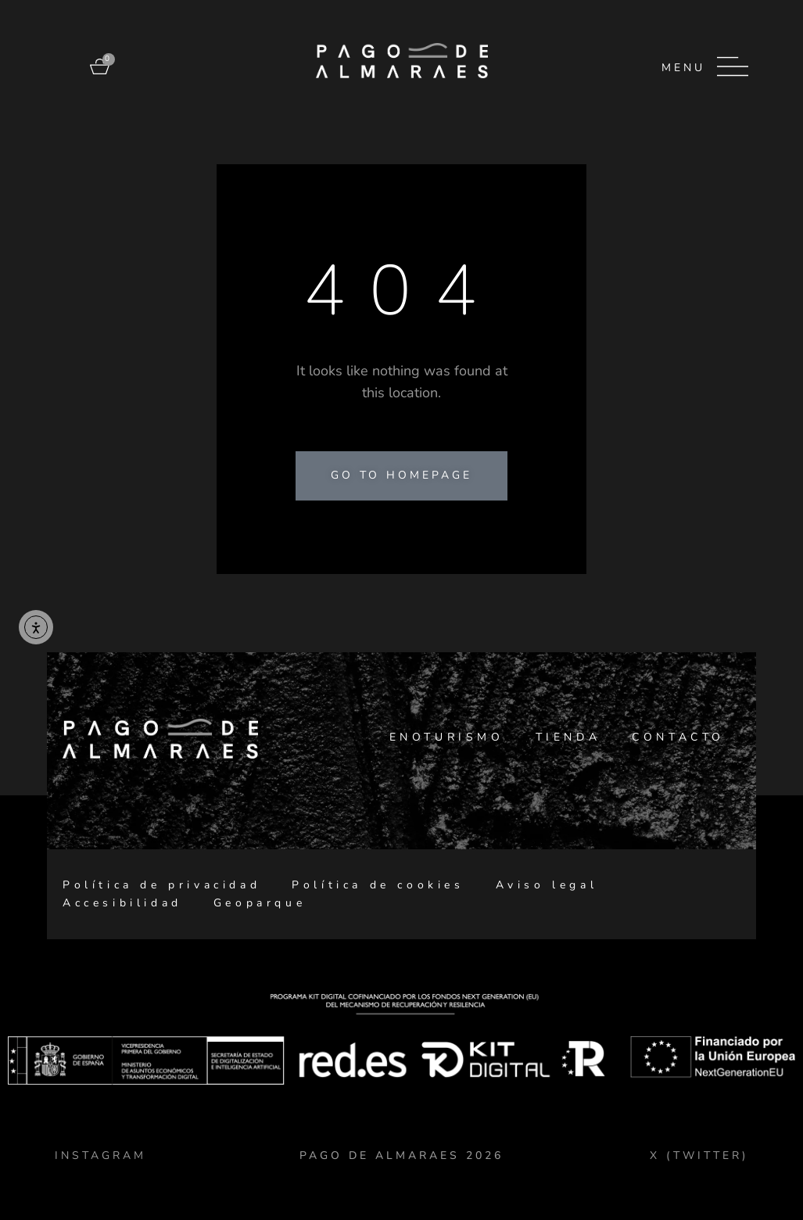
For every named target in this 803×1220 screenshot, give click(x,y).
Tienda (568, 737)
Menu (683, 67)
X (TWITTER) (699, 1155)
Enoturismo (446, 737)
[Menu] (732, 66)
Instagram (100, 1155)
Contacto (678, 737)
